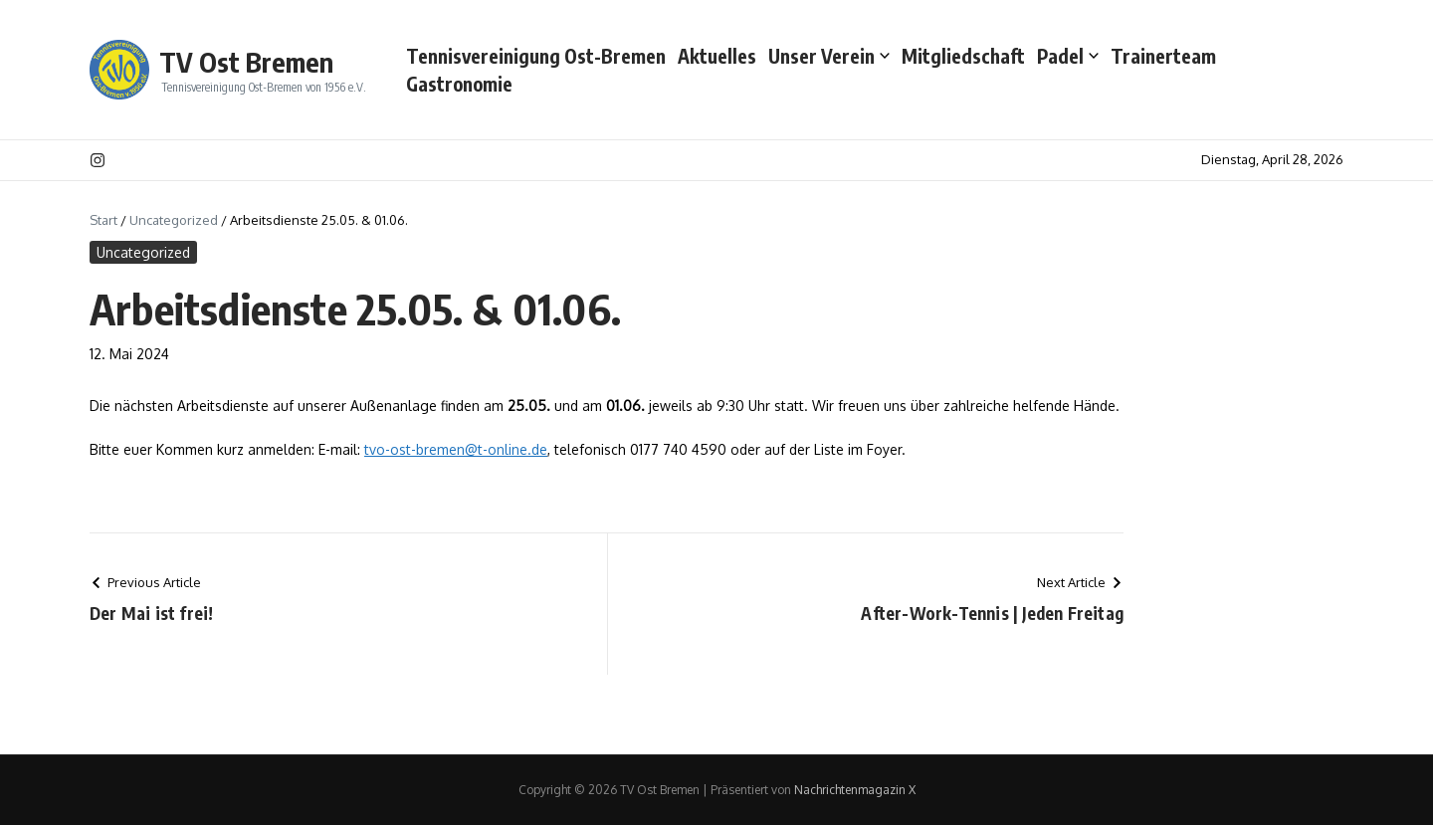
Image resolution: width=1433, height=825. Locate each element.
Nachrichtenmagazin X (855, 789)
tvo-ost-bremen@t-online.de (455, 449)
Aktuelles (717, 56)
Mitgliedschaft (963, 56)
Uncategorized (173, 220)
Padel (1068, 56)
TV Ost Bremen (246, 62)
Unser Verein (829, 56)
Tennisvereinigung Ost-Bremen (536, 56)
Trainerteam (1163, 56)
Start (103, 220)
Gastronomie (459, 84)
